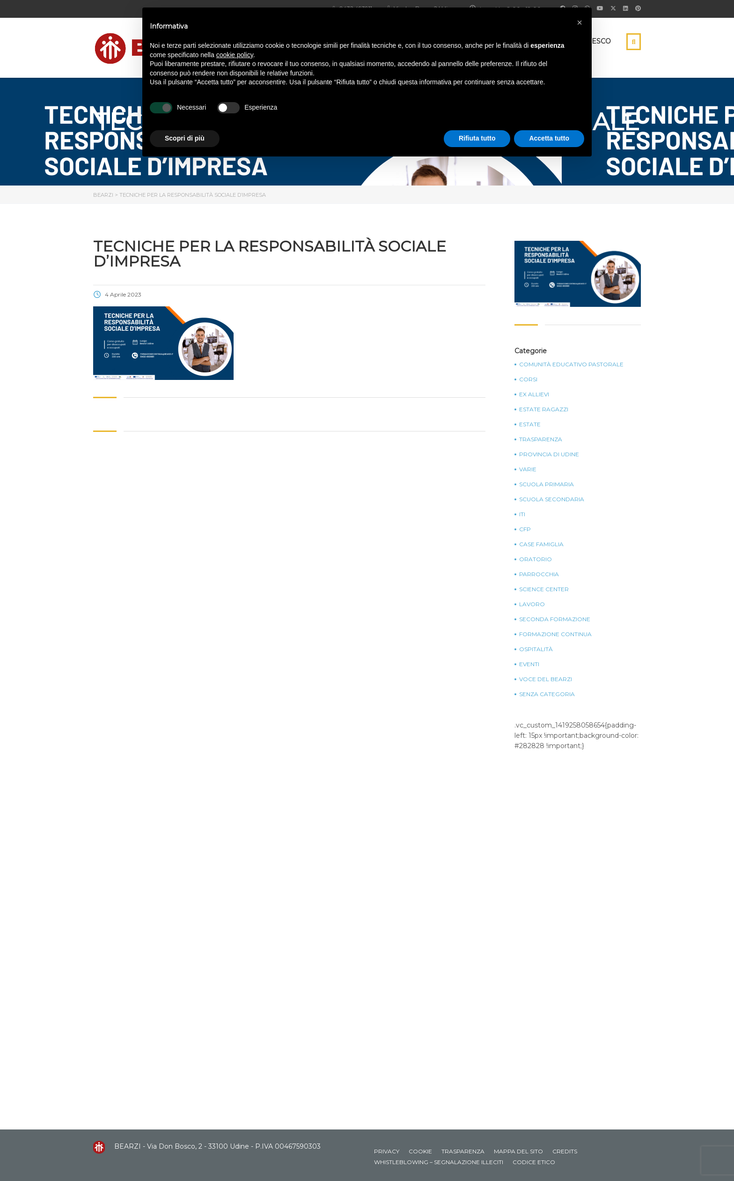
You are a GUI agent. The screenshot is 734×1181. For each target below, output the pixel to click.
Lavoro (532, 604)
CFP (525, 529)
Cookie (420, 1151)
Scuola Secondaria (551, 499)
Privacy (386, 1151)
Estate (530, 424)
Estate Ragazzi (543, 409)
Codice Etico (534, 1162)
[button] (579, 22)
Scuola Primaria (546, 484)
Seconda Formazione (554, 619)
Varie (527, 469)
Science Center (544, 589)
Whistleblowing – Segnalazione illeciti (438, 1162)
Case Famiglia (541, 544)
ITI (522, 514)
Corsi (528, 379)
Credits (564, 1151)
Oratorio (535, 559)
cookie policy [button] (234, 55)
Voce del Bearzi (545, 679)
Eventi (529, 664)
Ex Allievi (534, 394)
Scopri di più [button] (185, 138)
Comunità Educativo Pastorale (571, 364)
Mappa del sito (518, 1151)
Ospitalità (536, 649)
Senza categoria (547, 694)
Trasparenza (540, 439)
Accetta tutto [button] (549, 138)
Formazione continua (555, 634)
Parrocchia (539, 574)
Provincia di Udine (549, 454)
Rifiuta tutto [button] (477, 138)
